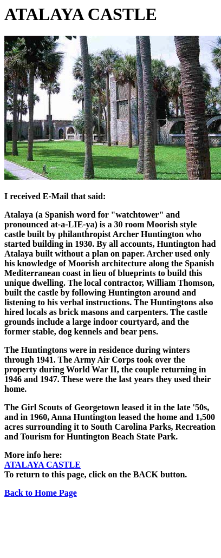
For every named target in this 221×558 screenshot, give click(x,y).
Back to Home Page (40, 492)
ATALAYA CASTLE (42, 464)
